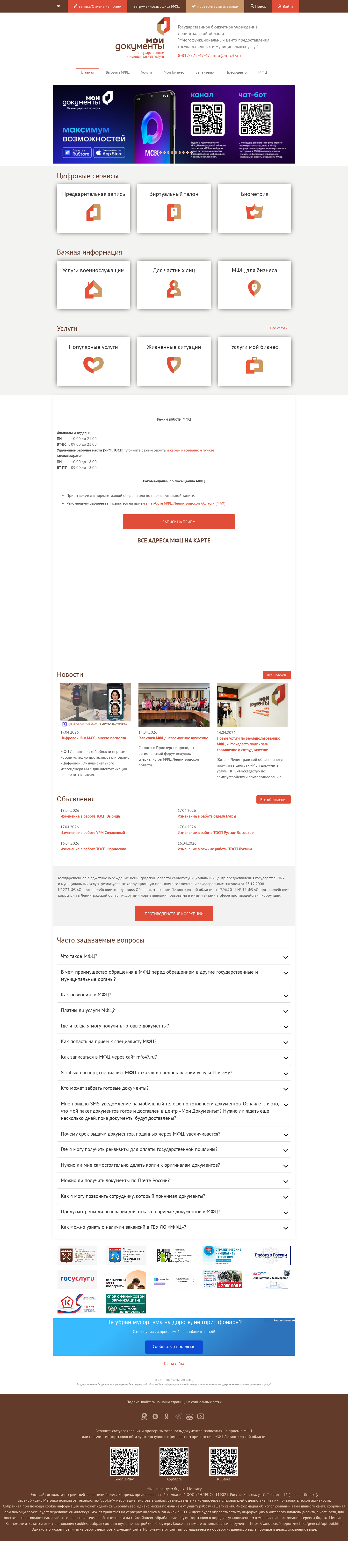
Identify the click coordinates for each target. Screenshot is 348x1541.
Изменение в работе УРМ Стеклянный (92, 832)
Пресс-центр (236, 72)
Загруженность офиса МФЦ (156, 6)
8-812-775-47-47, (195, 55)
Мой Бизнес (174, 72)
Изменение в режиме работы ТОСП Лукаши (215, 849)
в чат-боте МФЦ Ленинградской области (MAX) (185, 503)
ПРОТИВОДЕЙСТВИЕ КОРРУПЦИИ (174, 913)
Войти (285, 6)
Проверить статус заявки (215, 6)
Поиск (258, 6)
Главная (87, 72)
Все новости (277, 675)
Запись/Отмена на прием (97, 6)
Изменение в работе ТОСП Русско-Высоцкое (216, 832)
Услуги (146, 72)
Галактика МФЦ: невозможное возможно (173, 738)
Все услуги (279, 328)
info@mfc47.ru (227, 55)
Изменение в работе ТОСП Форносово (93, 849)
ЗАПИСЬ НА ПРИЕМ (179, 521)
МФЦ (262, 72)
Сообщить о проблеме (174, 1346)
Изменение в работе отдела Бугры (207, 816)
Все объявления (273, 799)
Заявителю (205, 72)
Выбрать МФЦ (118, 72)
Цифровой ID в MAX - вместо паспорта (93, 738)
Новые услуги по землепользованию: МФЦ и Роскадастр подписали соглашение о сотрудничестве (248, 744)
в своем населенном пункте (190, 450)
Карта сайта (174, 1363)
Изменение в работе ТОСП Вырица (90, 816)
